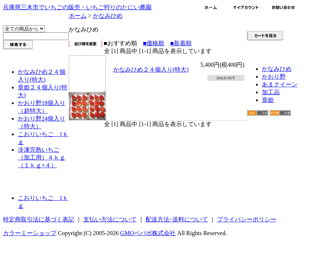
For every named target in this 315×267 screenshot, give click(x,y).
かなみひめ (108, 16)
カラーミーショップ (29, 233)
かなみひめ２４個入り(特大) (151, 69)
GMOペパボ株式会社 (148, 233)
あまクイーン (280, 84)
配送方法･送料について (177, 219)
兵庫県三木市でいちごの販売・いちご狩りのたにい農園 (77, 7)
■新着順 (181, 43)
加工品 (271, 92)
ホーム (78, 16)
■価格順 (154, 43)
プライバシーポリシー (246, 219)
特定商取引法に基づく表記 (38, 219)
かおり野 (274, 76)
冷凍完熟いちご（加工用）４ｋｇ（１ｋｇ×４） (41, 157)
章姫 (268, 100)
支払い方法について (110, 219)
